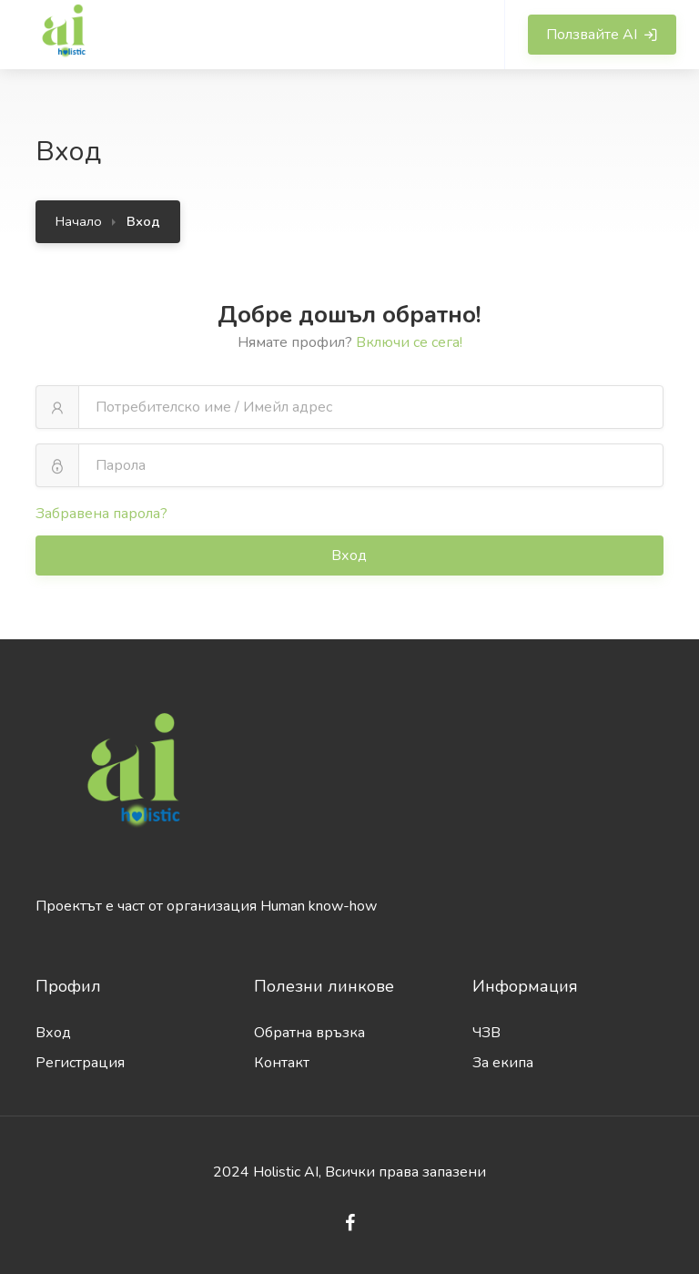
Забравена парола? (101, 514)
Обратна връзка (309, 1033)
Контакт (281, 1063)
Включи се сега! (409, 342)
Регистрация (80, 1063)
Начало (79, 221)
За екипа (502, 1063)
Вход (350, 555)
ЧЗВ (486, 1033)
